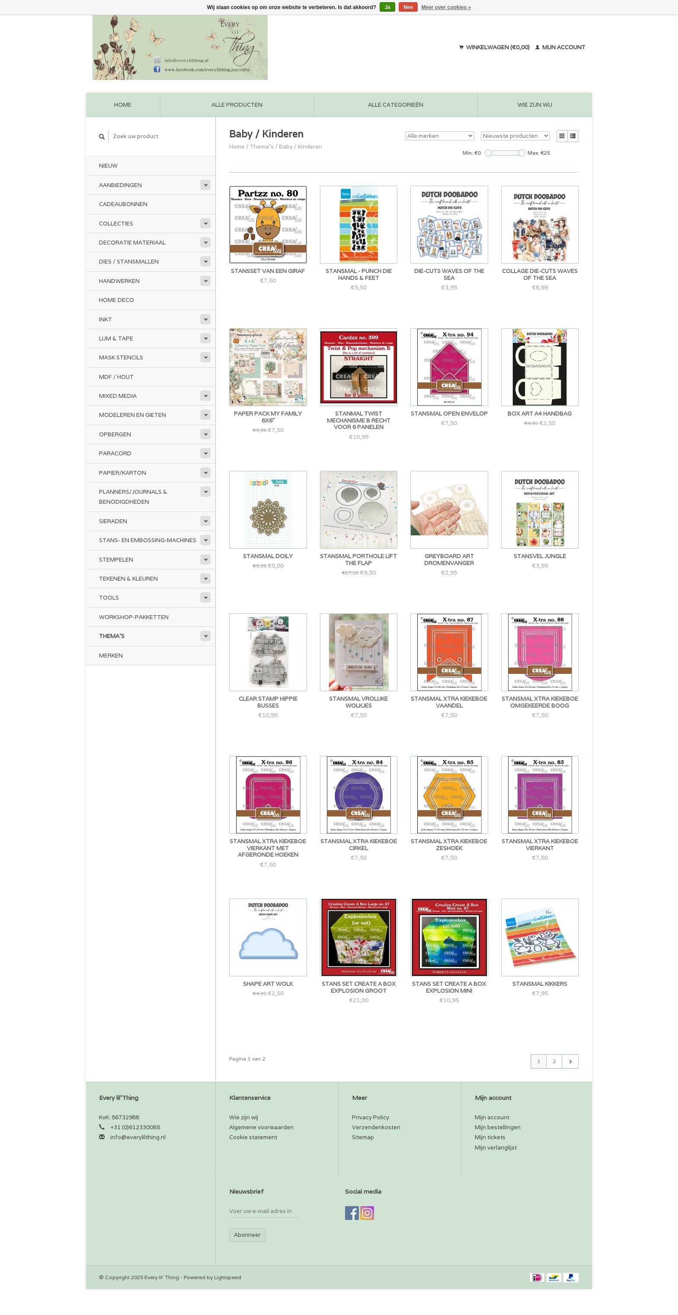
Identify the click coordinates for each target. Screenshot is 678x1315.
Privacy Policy (370, 1117)
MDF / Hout (116, 377)
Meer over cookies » (446, 7)
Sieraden (113, 521)
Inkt (105, 319)
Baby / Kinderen (300, 146)
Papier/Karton (122, 472)
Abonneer (247, 1235)
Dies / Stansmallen (129, 261)
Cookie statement (253, 1137)
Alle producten (236, 104)
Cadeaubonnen (123, 204)
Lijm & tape (116, 338)
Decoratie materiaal (132, 242)
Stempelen (116, 559)
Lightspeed (227, 1277)
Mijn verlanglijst (496, 1147)
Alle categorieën (395, 104)
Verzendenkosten (376, 1127)
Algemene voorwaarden (261, 1127)
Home (122, 104)
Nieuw (108, 165)
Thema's (112, 636)
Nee (408, 7)
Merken (111, 655)
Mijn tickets (490, 1137)
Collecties (116, 223)
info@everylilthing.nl (138, 1137)
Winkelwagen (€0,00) (495, 47)
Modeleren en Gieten (132, 415)
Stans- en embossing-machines (147, 540)
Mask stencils (121, 357)
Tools (109, 597)
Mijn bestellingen (498, 1127)
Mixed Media (118, 396)
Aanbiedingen (120, 185)
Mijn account (560, 47)
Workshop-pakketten (134, 617)
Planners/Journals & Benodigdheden (133, 496)
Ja (387, 7)
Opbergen (115, 434)
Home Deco (116, 300)
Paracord (115, 453)
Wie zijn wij (535, 104)
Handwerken (119, 281)
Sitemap (363, 1137)
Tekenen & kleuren (128, 578)
